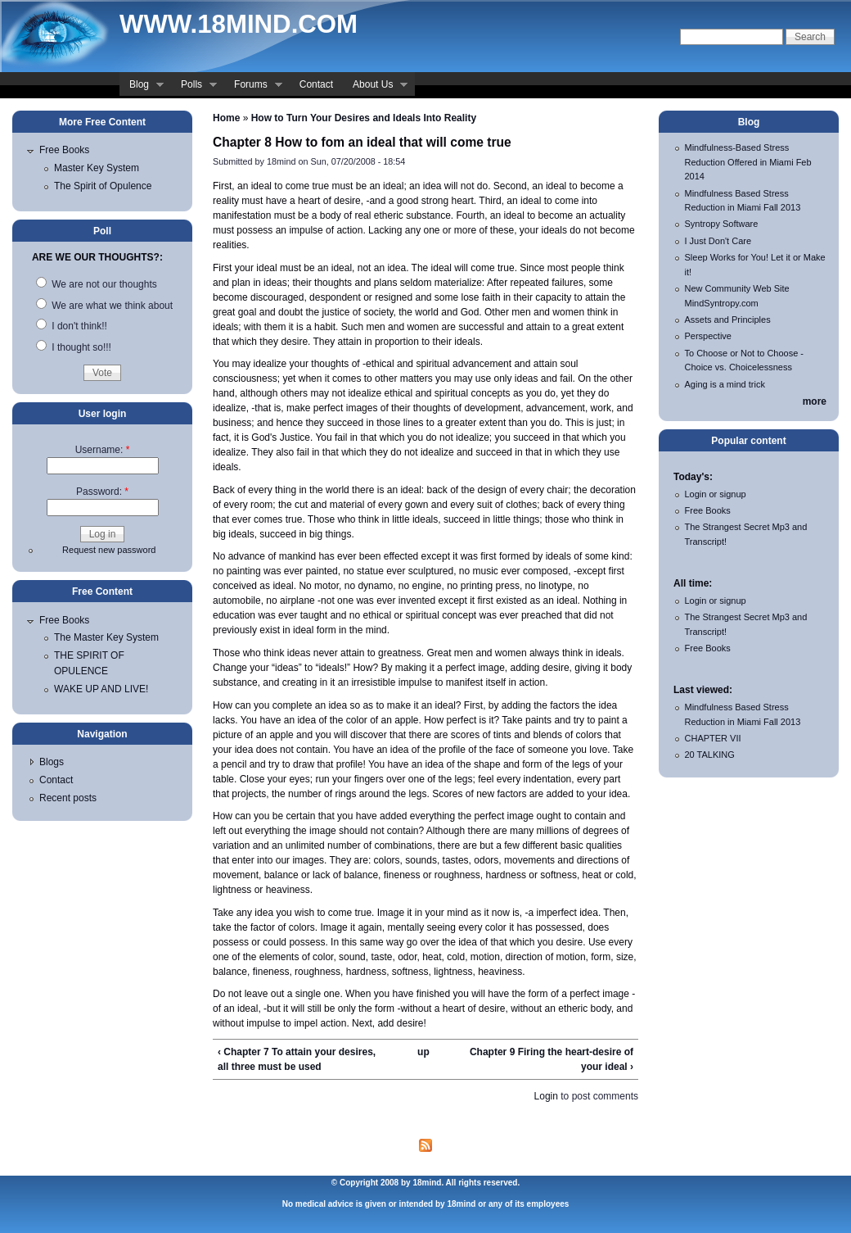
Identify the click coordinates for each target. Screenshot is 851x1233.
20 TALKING (710, 754)
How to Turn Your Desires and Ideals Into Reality (363, 118)
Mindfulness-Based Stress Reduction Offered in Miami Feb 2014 (748, 162)
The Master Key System (106, 637)
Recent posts (68, 798)
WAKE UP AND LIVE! (101, 689)
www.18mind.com (238, 24)
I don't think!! (71, 326)
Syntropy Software (722, 224)
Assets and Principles (728, 319)
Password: (102, 491)
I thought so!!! (73, 347)
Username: (102, 450)
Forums (253, 86)
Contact (316, 84)
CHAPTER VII (713, 738)
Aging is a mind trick (725, 384)
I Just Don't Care (718, 241)
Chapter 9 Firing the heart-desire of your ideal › (551, 1059)
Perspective (708, 336)
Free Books (64, 150)
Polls (194, 86)
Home (226, 118)
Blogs (51, 762)
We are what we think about (104, 305)
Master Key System (96, 168)
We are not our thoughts (96, 284)
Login (546, 1096)
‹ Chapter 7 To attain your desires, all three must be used (297, 1059)
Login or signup (715, 494)
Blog (141, 86)
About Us (375, 86)
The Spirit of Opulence (102, 186)
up (423, 1052)
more (814, 401)
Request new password (108, 550)
